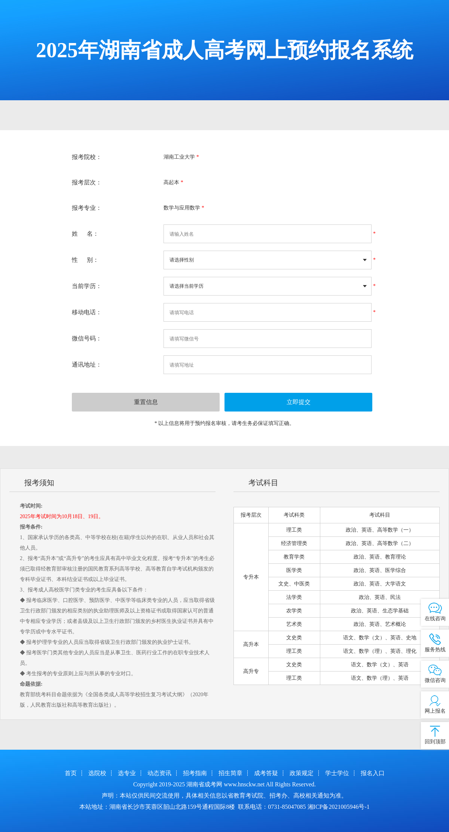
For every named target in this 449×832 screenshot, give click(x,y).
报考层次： (87, 182)
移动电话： (87, 312)
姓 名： (85, 233)
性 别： (85, 260)
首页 (71, 773)
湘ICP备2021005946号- (337, 807)
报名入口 (373, 773)
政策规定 (302, 773)
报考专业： (87, 208)
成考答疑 (266, 773)
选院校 (97, 773)
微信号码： (87, 338)
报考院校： (87, 157)
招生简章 (230, 773)
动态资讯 (159, 773)
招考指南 (195, 773)
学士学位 (337, 773)
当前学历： (87, 286)
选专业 (127, 773)
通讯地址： (87, 364)
